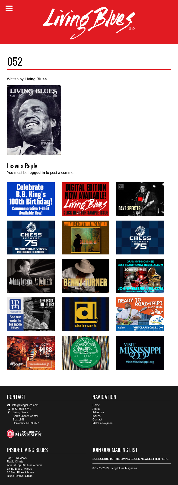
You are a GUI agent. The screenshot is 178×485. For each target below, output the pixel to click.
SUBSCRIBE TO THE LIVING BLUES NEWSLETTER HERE (130, 459)
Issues (96, 416)
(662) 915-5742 (19, 408)
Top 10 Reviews (17, 458)
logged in (37, 173)
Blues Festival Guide (19, 476)
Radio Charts (15, 461)
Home (96, 405)
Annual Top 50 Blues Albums (24, 465)
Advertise (98, 412)
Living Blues (36, 79)
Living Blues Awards (19, 468)
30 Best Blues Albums (20, 472)
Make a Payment (102, 423)
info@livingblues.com (22, 405)
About (96, 408)
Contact (97, 419)
